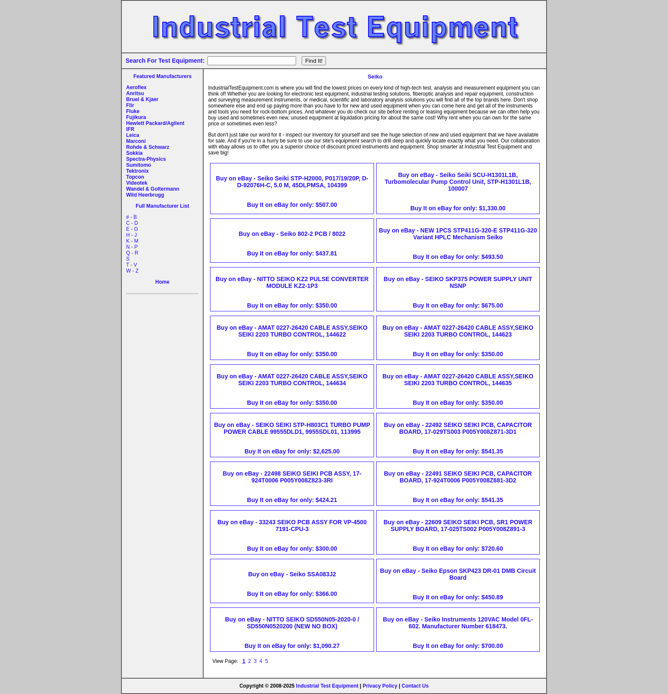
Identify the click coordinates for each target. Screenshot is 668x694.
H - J (131, 235)
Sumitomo (138, 165)
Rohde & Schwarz (147, 147)
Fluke (132, 111)
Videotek (136, 183)
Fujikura (136, 117)
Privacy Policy (380, 686)
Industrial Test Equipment (327, 686)
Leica (132, 135)
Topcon (135, 177)
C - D (132, 223)
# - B (131, 217)
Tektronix (137, 171)
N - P (132, 247)
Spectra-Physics (146, 159)
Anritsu (135, 93)
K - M (132, 241)
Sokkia (134, 153)
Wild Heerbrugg (145, 195)
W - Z (132, 271)
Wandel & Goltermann (152, 189)
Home (162, 282)
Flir (130, 105)
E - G (132, 229)
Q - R (132, 253)
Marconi (136, 141)
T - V (131, 265)
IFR (130, 129)
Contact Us (415, 686)
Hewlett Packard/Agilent (155, 123)
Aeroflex (136, 87)
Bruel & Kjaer (142, 99)
